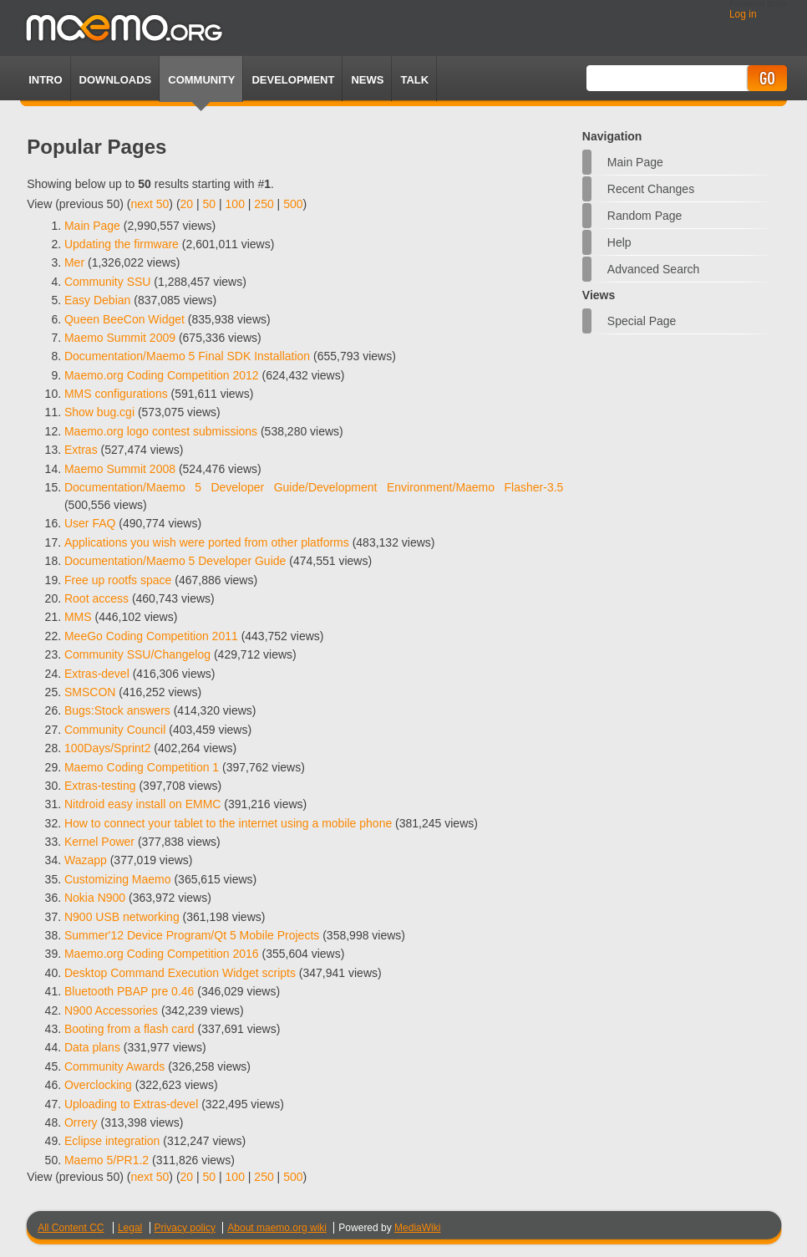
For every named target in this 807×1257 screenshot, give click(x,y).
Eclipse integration (112, 1141)
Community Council (114, 729)
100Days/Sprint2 (107, 748)
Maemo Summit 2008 (119, 469)
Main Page (635, 162)
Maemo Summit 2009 (119, 337)
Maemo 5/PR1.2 (106, 1160)
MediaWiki (417, 1228)
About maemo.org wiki (277, 1228)
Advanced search (653, 269)
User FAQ (89, 523)
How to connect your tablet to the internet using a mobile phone (228, 823)
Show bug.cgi (99, 412)
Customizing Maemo (117, 879)
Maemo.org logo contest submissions (160, 431)
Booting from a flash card (129, 1029)
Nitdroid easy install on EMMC (142, 804)
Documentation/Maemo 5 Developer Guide (175, 560)
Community (201, 80)
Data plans (92, 1047)
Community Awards (114, 1066)
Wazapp (85, 860)
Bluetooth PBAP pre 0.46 (129, 991)
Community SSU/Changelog (137, 654)
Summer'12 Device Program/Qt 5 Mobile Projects (191, 935)
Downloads (115, 80)
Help (619, 242)
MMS (78, 616)
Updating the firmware (121, 244)
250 (263, 204)
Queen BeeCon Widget (124, 319)
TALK (414, 80)
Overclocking (98, 1085)
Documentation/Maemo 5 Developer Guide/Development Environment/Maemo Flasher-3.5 (313, 487)
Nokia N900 (94, 897)
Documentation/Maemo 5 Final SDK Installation (187, 356)
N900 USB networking (122, 917)
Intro (45, 80)
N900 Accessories (111, 1010)
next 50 (149, 204)
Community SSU (107, 281)
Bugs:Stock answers (117, 710)
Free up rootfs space (117, 580)
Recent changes (650, 189)
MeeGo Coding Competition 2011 (151, 636)
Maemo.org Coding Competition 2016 (161, 953)
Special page (642, 321)
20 (187, 204)
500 (292, 204)
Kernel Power (99, 841)
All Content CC (71, 1228)
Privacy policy (185, 1228)
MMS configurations (116, 393)
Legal (130, 1228)
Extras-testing (100, 785)
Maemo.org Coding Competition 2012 (161, 375)
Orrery (81, 1122)
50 (209, 204)
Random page (645, 215)
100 (235, 204)
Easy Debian (97, 300)
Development (292, 80)
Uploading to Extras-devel (131, 1104)
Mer (74, 262)
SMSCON (89, 692)
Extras (81, 449)
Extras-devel (96, 673)
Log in (743, 14)
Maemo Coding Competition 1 (141, 767)
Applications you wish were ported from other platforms (206, 542)
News (367, 80)
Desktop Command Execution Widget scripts (180, 973)
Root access (96, 598)
